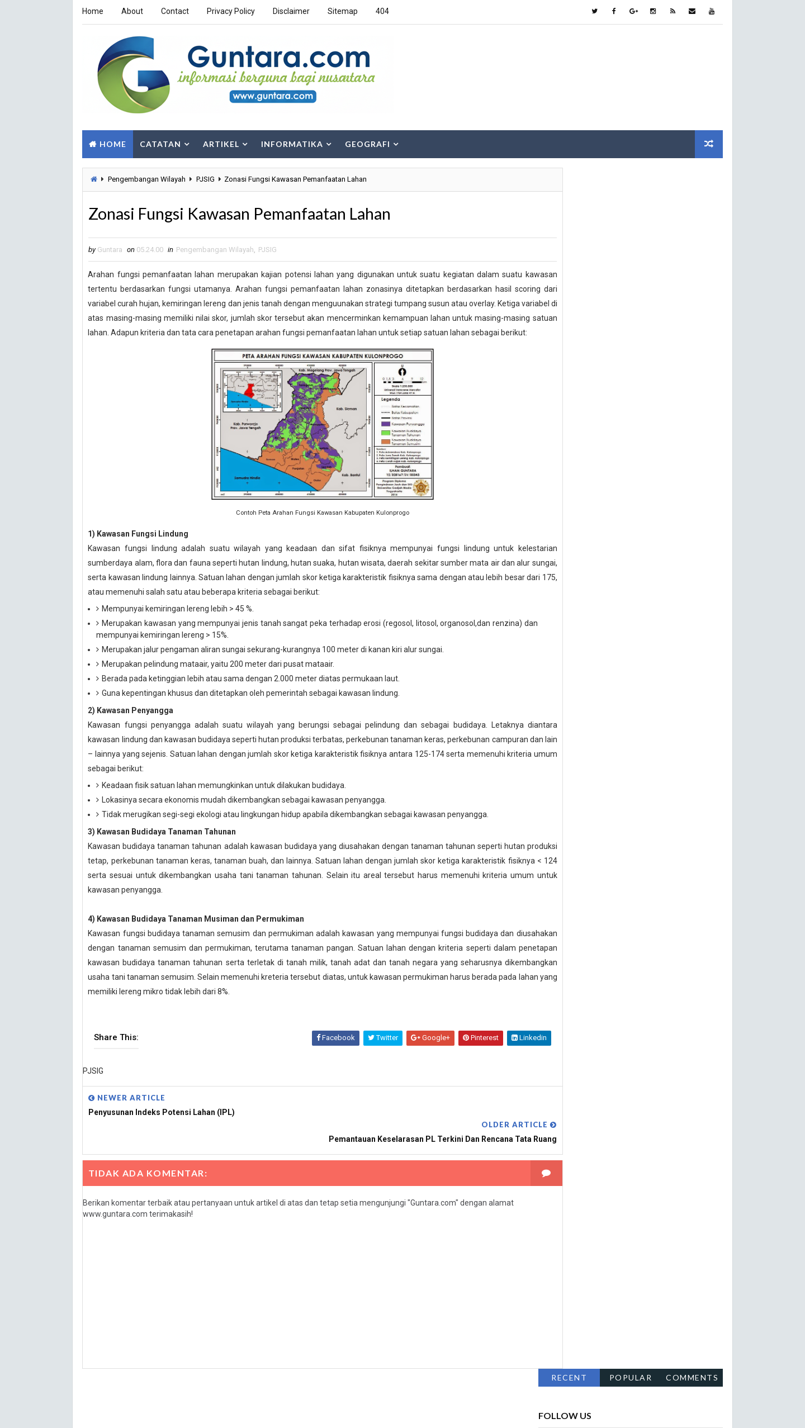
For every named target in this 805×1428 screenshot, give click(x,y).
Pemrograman (638, 604)
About (131, 11)
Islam (617, 584)
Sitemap (341, 11)
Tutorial (560, 701)
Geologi (680, 545)
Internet (559, 584)
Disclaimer (290, 11)
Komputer (678, 584)
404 (381, 11)
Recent (570, 172)
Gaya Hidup (615, 545)
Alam (553, 525)
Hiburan (558, 564)
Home (91, 11)
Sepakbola (562, 662)
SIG (623, 662)
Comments (693, 172)
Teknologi (644, 682)
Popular (632, 172)
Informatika (291, 138)
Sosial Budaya (569, 682)
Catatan (159, 138)
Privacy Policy (230, 11)
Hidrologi (622, 564)
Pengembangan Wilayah (145, 175)
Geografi (366, 138)
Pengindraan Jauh (576, 643)
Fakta (554, 545)
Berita (667, 525)
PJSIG (204, 175)
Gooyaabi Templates (270, 1408)
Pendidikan (563, 623)
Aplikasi (609, 525)
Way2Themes (150, 1408)
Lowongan (562, 604)
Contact (174, 11)
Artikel (220, 138)
